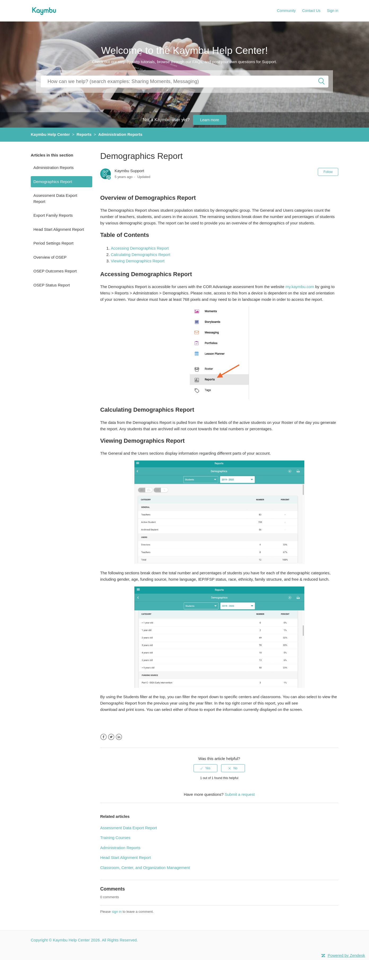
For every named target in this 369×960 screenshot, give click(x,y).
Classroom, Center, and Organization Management (145, 867)
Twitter (111, 737)
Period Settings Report (53, 243)
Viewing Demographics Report (137, 261)
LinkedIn (119, 737)
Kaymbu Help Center (50, 134)
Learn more (209, 120)
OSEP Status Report (51, 285)
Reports (84, 134)
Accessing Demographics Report (140, 248)
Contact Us (311, 10)
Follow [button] (328, 172)
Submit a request (239, 794)
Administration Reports (120, 134)
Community (286, 10)
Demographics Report (52, 181)
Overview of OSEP (50, 257)
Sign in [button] (332, 10)
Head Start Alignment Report (58, 229)
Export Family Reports (53, 215)
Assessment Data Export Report (55, 198)
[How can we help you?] (184, 81)
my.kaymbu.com (299, 286)
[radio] (205, 768)
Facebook (103, 737)
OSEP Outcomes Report (55, 271)
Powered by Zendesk (346, 955)
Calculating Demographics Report (140, 254)
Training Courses (115, 837)
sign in (117, 912)
